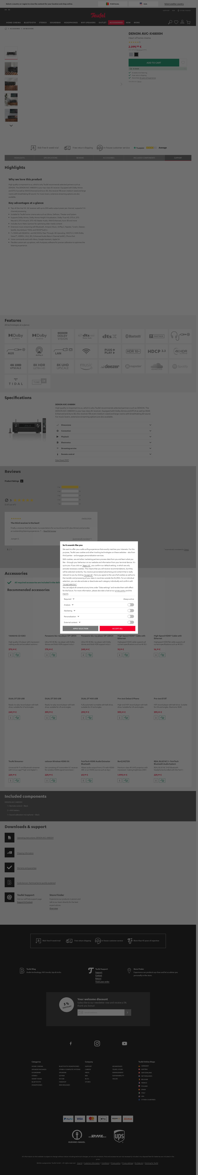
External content (70, 622)
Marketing (68, 610)
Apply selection (80, 628)
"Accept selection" (70, 584)
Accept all (117, 628)
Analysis (67, 604)
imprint (65, 593)
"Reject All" (86, 565)
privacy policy (120, 590)
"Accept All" (88, 575)
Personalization (70, 616)
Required (67, 599)
